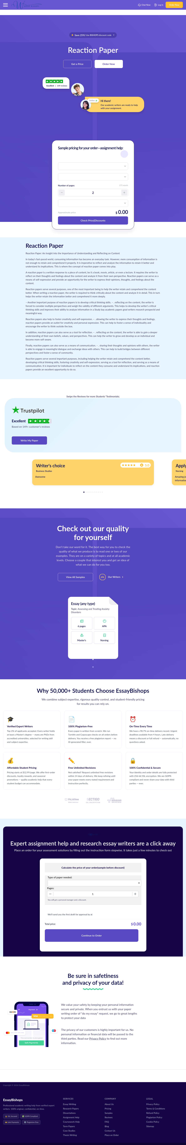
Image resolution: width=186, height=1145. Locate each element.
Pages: (50, 888)
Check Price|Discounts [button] (93, 220)
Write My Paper (29, 440)
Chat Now (144, 5)
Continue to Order (91, 935)
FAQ (107, 1121)
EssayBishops (13, 1100)
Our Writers (114, 576)
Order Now (174, 5)
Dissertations (69, 1113)
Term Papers (69, 1126)
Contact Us (110, 1130)
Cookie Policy (152, 1121)
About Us (109, 1104)
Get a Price (77, 63)
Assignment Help (71, 1117)
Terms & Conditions (155, 1108)
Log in (159, 5)
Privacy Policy (97, 1038)
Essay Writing (69, 1104)
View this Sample (93, 650)
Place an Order (112, 1135)
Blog (107, 1126)
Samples (109, 1113)
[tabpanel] (93, 472)
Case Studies (69, 1130)
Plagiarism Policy (154, 1117)
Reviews (109, 1117)
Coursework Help (71, 1121)
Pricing (108, 1108)
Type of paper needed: (60, 877)
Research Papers (71, 1108)
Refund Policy (152, 1113)
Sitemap (150, 1126)
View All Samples (75, 576)
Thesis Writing (70, 1135)
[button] (5, 5)
